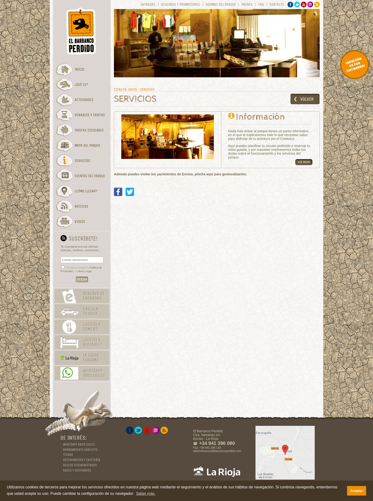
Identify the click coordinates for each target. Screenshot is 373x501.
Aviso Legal (85, 271)
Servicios (147, 89)
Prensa (247, 4)
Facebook (290, 4)
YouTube (304, 4)
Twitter (297, 4)
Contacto (277, 4)
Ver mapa (304, 162)
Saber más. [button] (146, 493)
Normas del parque (221, 4)
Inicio (132, 89)
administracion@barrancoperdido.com (217, 451)
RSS (317, 4)
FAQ (261, 4)
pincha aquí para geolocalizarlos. (221, 174)
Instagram (310, 4)
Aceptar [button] (356, 491)
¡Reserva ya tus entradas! (355, 64)
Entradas (148, 4)
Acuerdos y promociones (180, 4)
